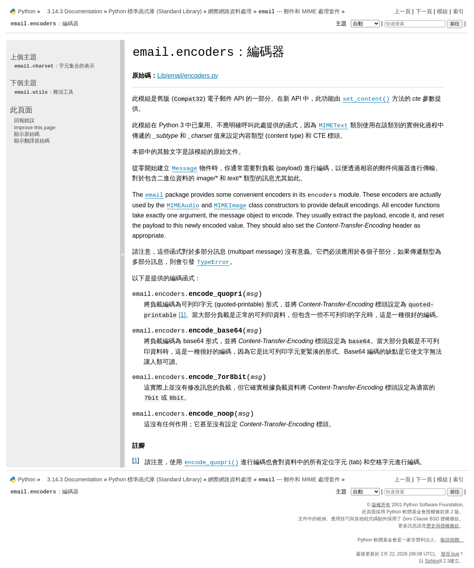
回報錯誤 (24, 120)
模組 (442, 11)
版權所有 (381, 504)
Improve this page (34, 127)
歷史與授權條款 (442, 526)
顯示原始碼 (26, 134)
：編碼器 (44, 23)
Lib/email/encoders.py (187, 75)
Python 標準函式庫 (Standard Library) (155, 11)
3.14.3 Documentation (74, 11)
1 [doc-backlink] (136, 460)
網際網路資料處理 (230, 11)
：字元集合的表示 (54, 66)
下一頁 (424, 11)
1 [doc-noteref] (182, 315)
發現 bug (450, 554)
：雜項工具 (43, 92)
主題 (358, 23)
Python (27, 11)
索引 (458, 11)
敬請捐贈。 (452, 540)
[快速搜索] (415, 23)
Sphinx (432, 561)
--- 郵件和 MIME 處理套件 (299, 11)
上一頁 (402, 11)
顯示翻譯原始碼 (32, 141)
